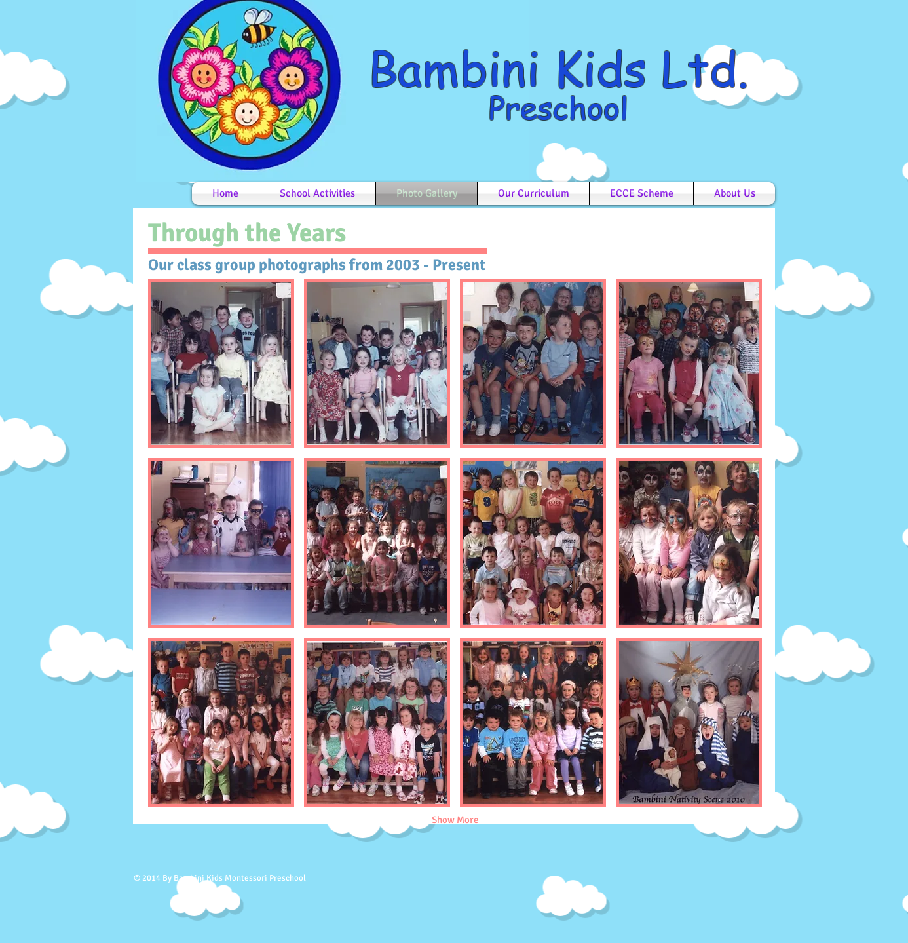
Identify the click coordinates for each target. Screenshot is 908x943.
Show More (455, 820)
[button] (221, 363)
